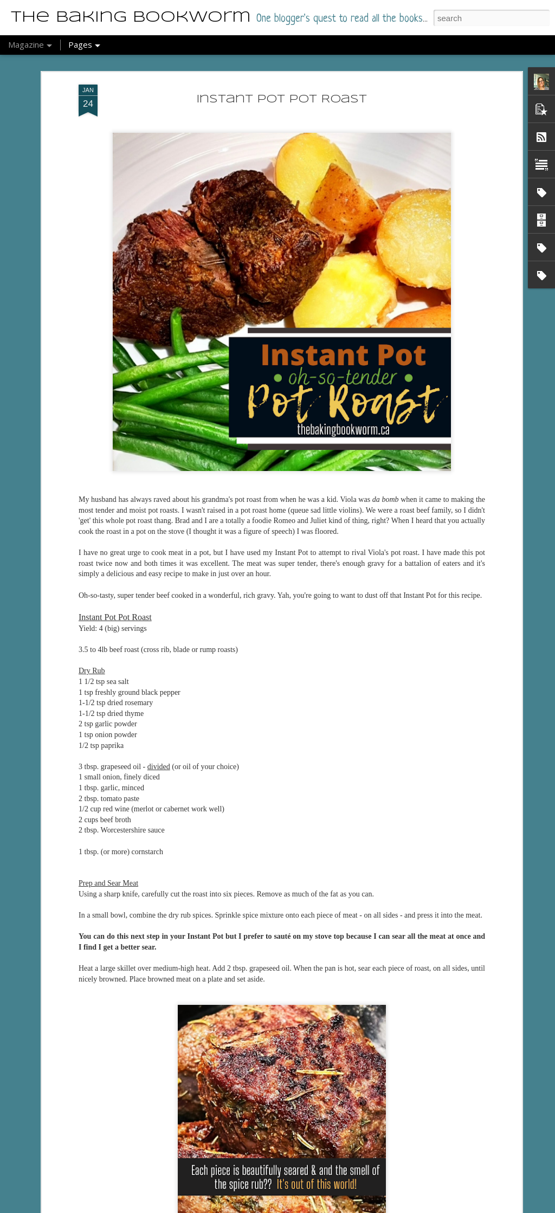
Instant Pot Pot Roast (282, 92)
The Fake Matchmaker (239, 1200)
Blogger (280, 1207)
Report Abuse (312, 1207)
